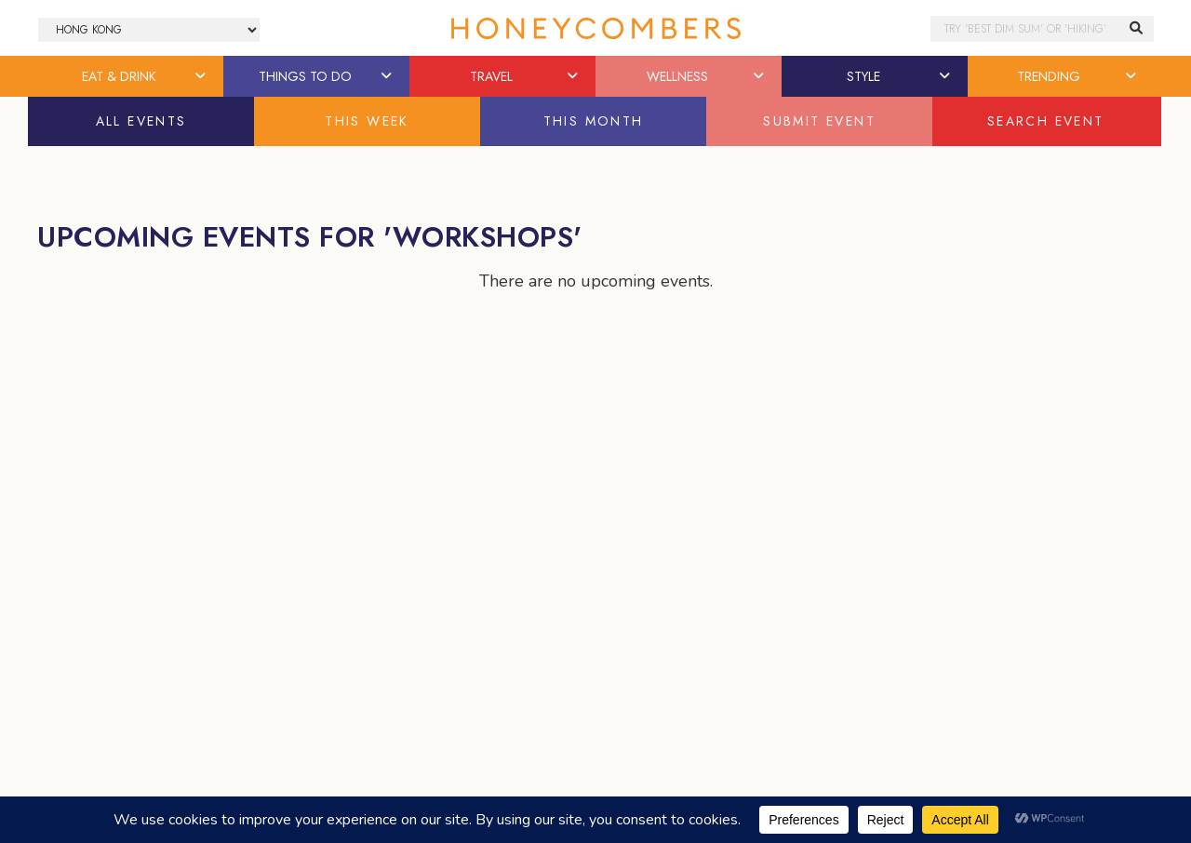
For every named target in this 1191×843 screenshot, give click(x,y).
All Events (141, 121)
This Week (367, 121)
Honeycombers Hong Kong (595, 28)
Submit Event (819, 121)
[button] (202, 76)
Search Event (1045, 121)
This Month (593, 121)
